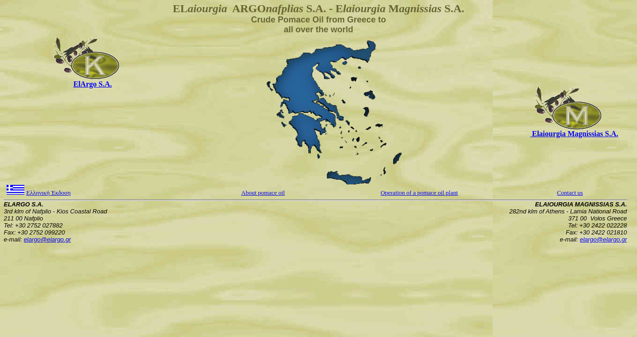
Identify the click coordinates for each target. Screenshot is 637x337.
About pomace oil (263, 192)
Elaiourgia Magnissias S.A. (574, 134)
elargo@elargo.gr (47, 239)
